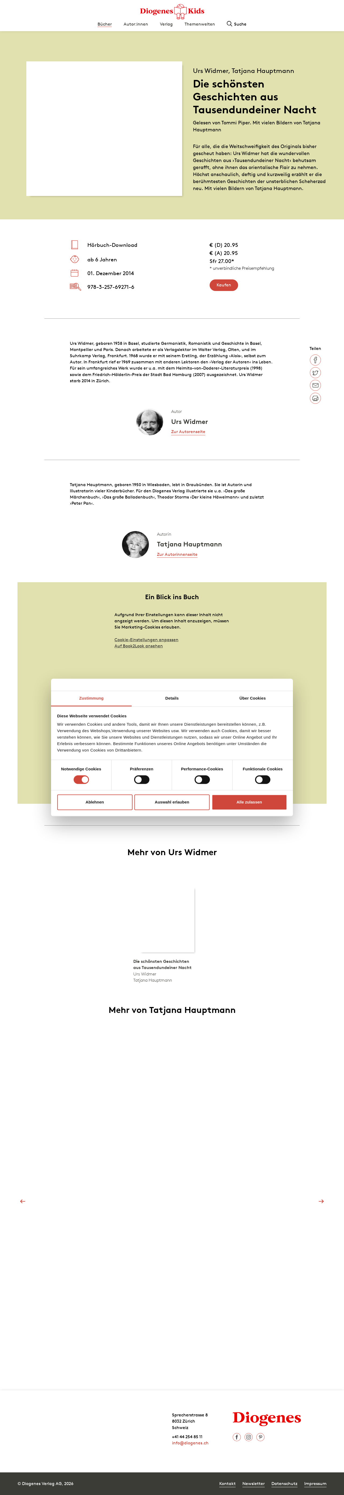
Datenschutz (284, 1483)
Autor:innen (136, 24)
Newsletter (253, 1483)
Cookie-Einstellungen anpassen (146, 639)
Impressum (315, 1483)
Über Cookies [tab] (252, 698)
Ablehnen (94, 802)
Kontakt (227, 1483)
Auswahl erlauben (172, 802)
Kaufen (224, 284)
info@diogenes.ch (190, 1442)
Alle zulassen (249, 802)
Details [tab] (172, 698)
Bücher (105, 24)
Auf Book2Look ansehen (138, 645)
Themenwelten (200, 24)
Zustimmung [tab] (91, 698)
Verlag (166, 24)
